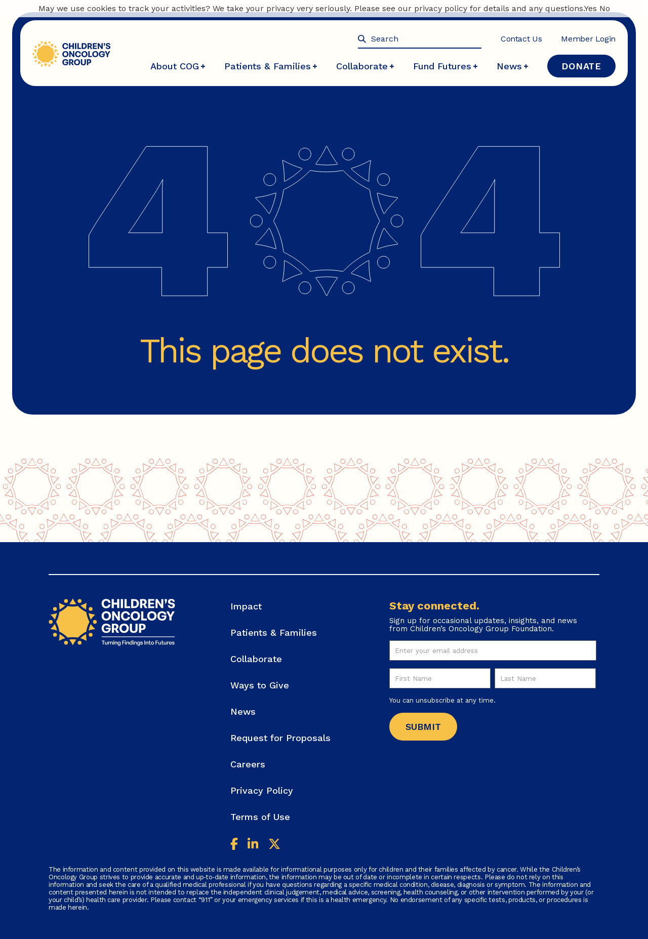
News (512, 66)
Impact (246, 606)
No (604, 8)
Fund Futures (445, 66)
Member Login (588, 39)
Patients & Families (270, 66)
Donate (581, 66)
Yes (590, 8)
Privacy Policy (261, 790)
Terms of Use (260, 816)
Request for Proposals (280, 737)
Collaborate (365, 66)
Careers (247, 764)
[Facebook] (234, 845)
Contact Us (521, 39)
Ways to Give (259, 685)
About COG (177, 66)
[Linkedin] (253, 845)
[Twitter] (274, 845)
